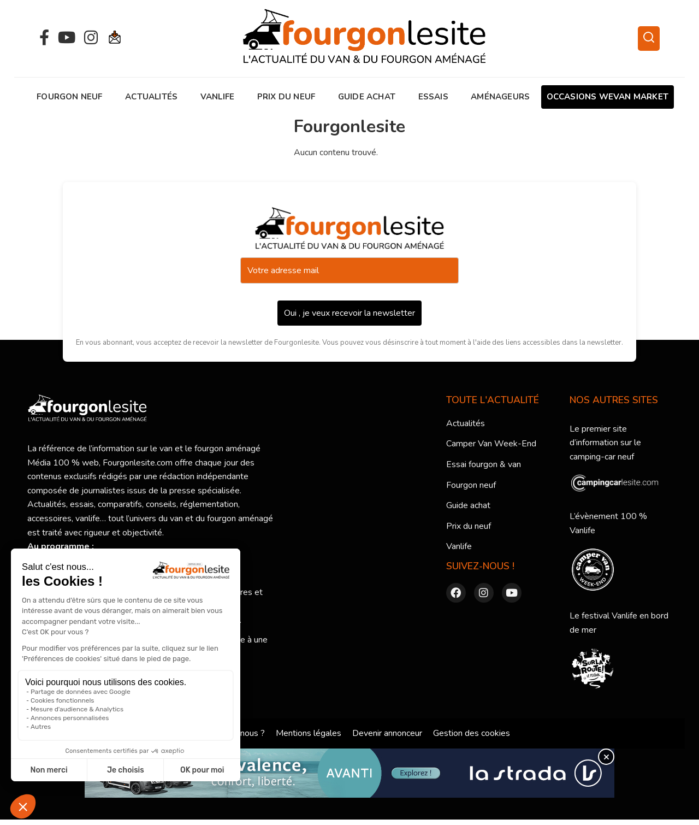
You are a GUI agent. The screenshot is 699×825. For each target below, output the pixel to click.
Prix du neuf (286, 96)
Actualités (151, 96)
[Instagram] (91, 38)
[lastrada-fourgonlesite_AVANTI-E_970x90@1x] (349, 773)
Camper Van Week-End (491, 444)
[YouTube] (66, 38)
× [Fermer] (606, 756)
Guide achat (366, 96)
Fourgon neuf (69, 96)
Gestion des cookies (471, 733)
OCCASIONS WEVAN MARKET (607, 96)
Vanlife (217, 96)
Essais (433, 96)
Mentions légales (308, 733)
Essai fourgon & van (483, 464)
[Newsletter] (115, 38)
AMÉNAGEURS (500, 96)
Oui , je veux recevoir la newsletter (349, 313)
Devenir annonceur (387, 733)
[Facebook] (44, 38)
